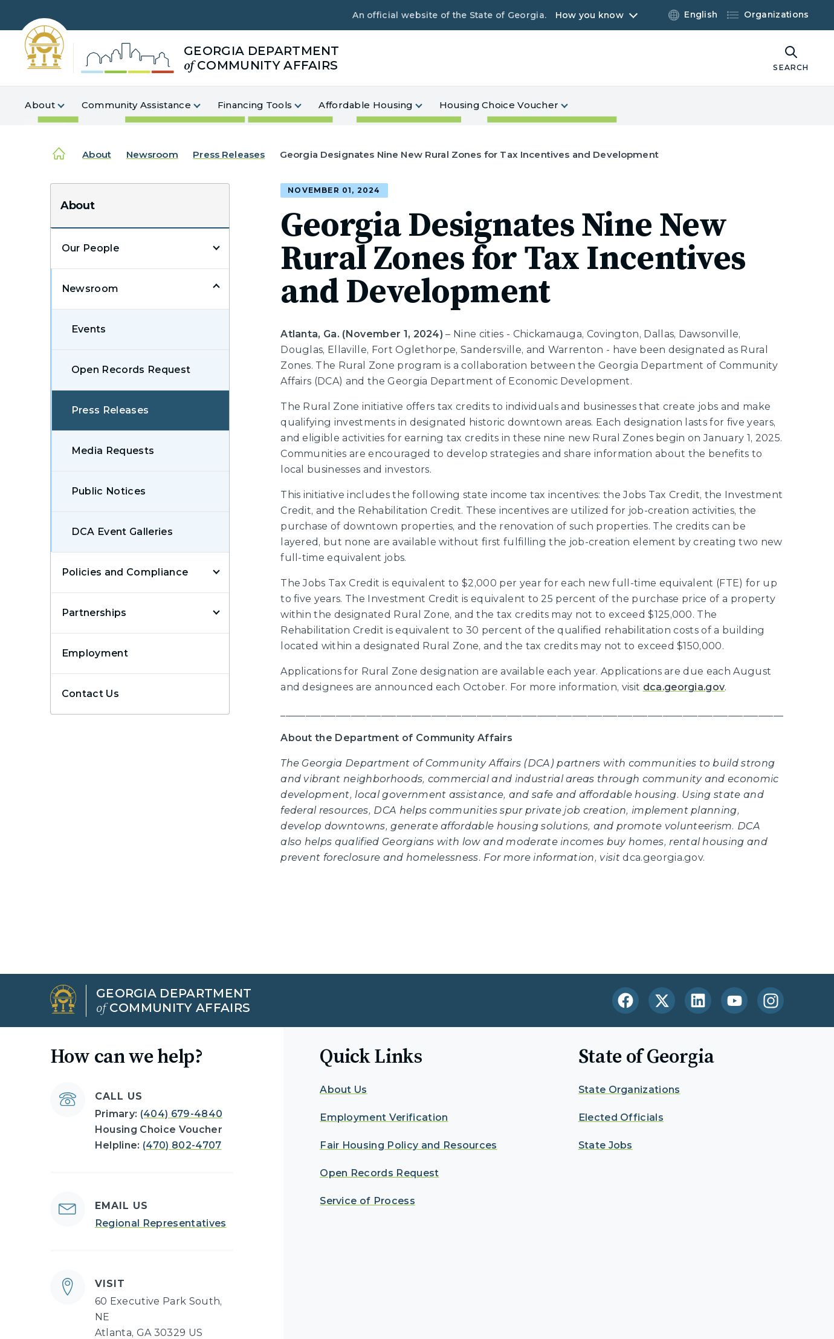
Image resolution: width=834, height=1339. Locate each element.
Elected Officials (621, 1117)
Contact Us (90, 693)
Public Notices (108, 491)
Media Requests (112, 450)
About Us (343, 1089)
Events (88, 329)
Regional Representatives (161, 1223)
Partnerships (94, 612)
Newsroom (152, 154)
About (96, 154)
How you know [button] (589, 15)
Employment (95, 653)
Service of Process (367, 1201)
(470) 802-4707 (182, 1145)
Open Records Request (130, 369)
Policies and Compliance (125, 572)
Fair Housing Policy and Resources (408, 1145)
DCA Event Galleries (122, 531)
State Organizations (629, 1089)
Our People (90, 248)
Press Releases (229, 154)
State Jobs (605, 1145)
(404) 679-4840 (181, 1114)
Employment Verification (384, 1117)
